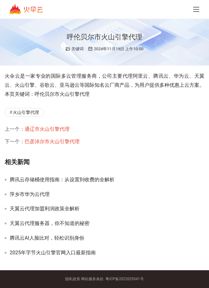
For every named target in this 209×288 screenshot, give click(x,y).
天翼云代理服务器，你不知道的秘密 (50, 223)
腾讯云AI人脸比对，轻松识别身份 (47, 238)
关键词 (77, 48)
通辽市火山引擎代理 (47, 129)
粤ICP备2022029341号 (124, 279)
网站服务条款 (92, 279)
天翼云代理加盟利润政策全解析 (45, 209)
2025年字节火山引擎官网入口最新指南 (53, 253)
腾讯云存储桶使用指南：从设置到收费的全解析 (62, 180)
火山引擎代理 (26, 112)
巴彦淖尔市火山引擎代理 (52, 141)
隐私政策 (72, 279)
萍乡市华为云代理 (30, 194)
